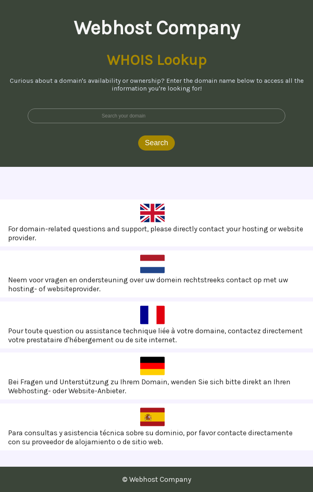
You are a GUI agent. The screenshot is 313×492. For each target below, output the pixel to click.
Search (156, 143)
